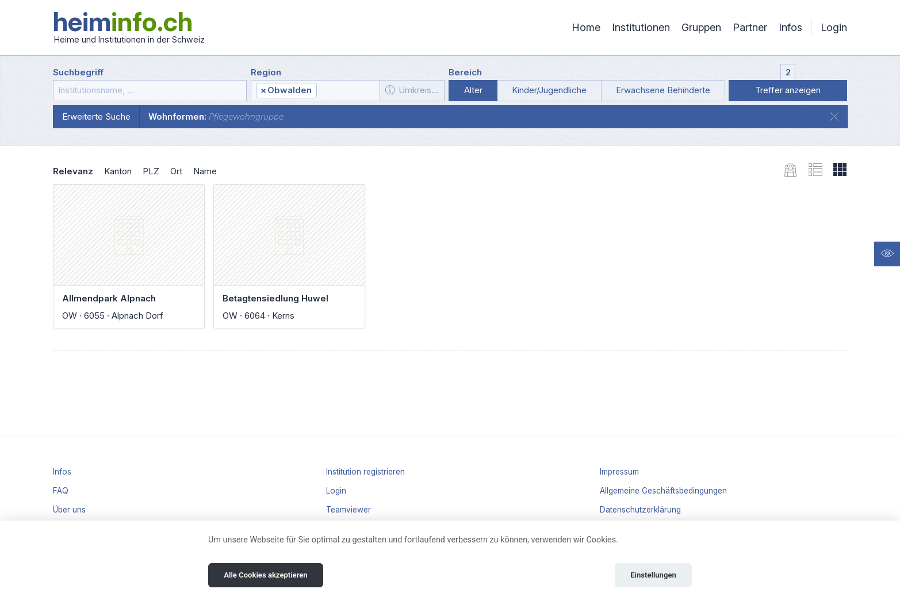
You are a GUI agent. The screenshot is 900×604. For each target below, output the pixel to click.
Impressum (619, 471)
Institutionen (641, 27)
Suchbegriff (78, 72)
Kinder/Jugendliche (549, 90)
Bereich (465, 72)
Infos (790, 27)
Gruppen (701, 27)
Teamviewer (348, 509)
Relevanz (73, 171)
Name (205, 171)
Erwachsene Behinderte (663, 90)
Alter (473, 90)
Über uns (69, 509)
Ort (176, 171)
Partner (750, 27)
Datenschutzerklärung (640, 509)
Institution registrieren (365, 471)
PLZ (151, 171)
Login (834, 27)
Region (266, 72)
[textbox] (348, 91)
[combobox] (315, 90)
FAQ (60, 490)
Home (586, 27)
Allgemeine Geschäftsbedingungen (663, 490)
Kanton (118, 171)
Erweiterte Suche (96, 116)
